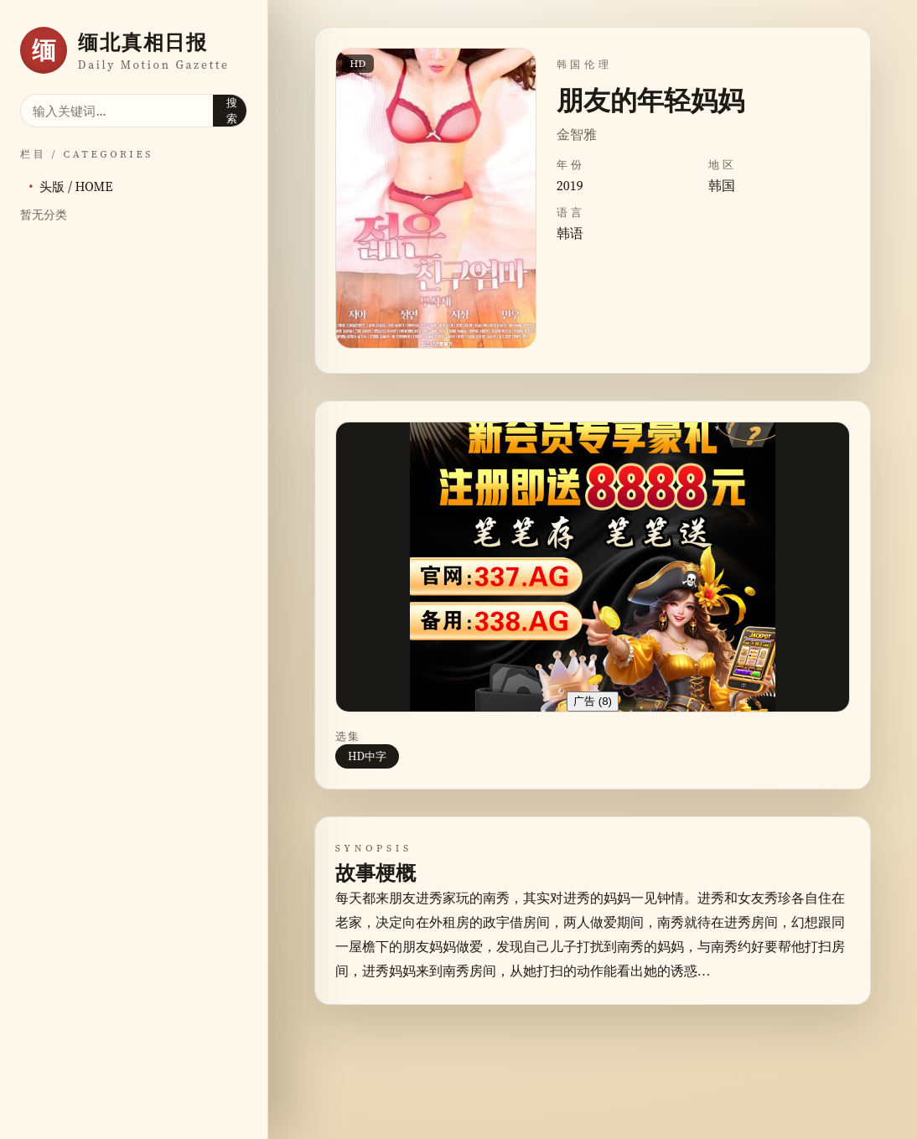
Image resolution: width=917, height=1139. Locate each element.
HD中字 (367, 756)
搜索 (231, 110)
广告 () (592, 701)
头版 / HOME (75, 186)
